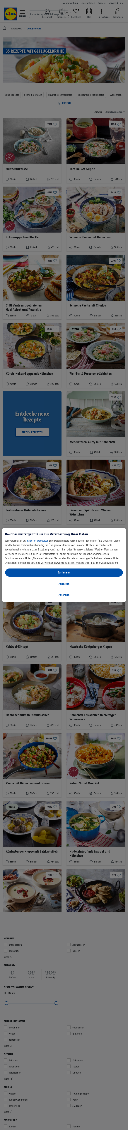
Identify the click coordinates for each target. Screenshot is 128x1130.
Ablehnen (64, 594)
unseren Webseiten (38, 540)
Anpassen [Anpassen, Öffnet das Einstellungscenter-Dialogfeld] (64, 583)
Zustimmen (64, 572)
